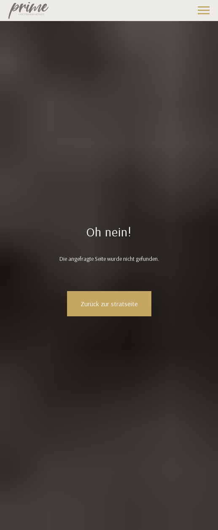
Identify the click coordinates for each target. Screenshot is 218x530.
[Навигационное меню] (204, 10)
